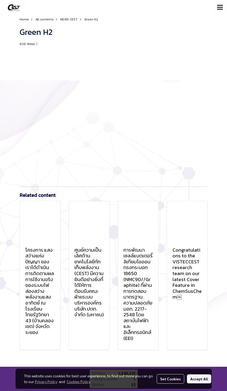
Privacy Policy (46, 381)
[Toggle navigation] (220, 8)
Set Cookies (170, 378)
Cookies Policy (78, 381)
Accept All (199, 378)
